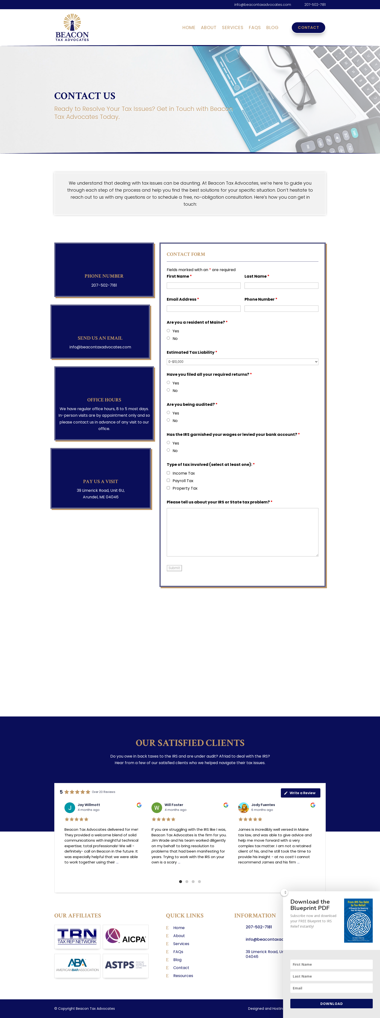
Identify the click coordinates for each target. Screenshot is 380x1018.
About (209, 28)
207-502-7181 (315, 4)
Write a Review (300, 793)
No (175, 338)
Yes (176, 331)
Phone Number (261, 299)
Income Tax (184, 473)
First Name (179, 276)
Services (233, 28)
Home (189, 28)
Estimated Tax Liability (192, 352)
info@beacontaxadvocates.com (262, 4)
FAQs (255, 28)
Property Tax (185, 488)
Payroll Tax (183, 481)
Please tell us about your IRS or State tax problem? (220, 502)
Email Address (183, 299)
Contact (308, 27)
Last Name (257, 276)
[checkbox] (168, 472)
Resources (183, 976)
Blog (272, 28)
